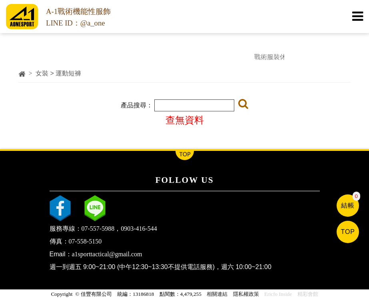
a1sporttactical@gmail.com (107, 254)
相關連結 (217, 294)
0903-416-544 (139, 228)
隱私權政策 (246, 294)
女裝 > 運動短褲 (58, 73)
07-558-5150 (85, 241)
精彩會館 (307, 294)
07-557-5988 (98, 228)
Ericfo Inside (278, 294)
